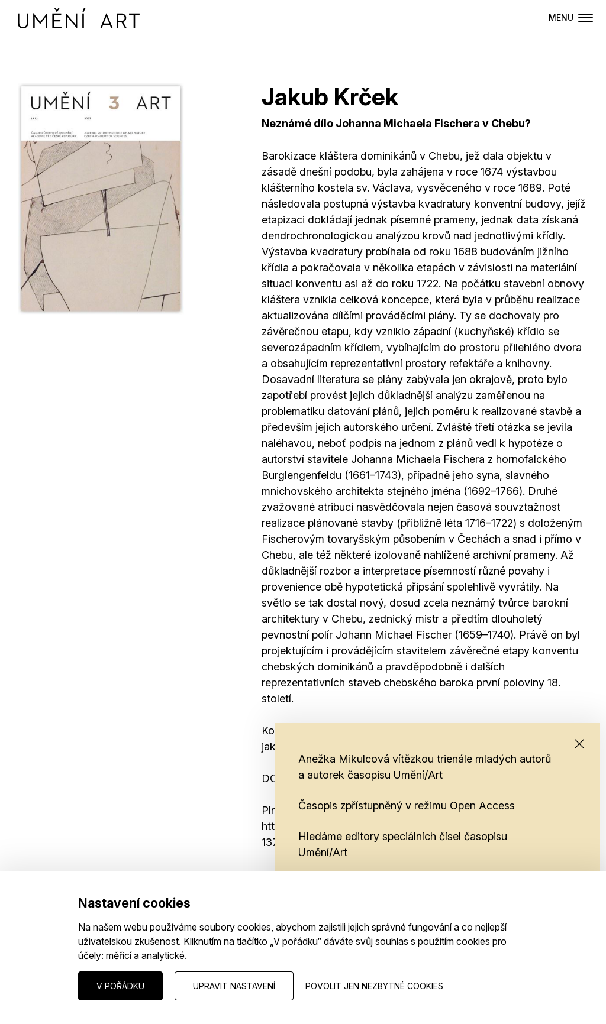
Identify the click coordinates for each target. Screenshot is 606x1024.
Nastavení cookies (54, 985)
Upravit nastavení (234, 986)
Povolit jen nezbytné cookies (374, 986)
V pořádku (120, 986)
